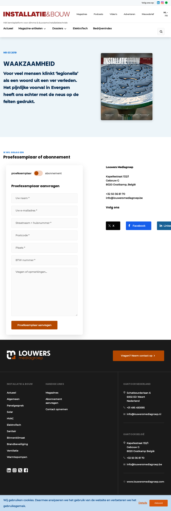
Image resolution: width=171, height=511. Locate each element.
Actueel (8, 28)
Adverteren (129, 14)
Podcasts (98, 14)
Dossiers (57, 28)
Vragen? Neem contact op (136, 355)
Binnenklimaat (16, 437)
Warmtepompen (17, 457)
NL (164, 12)
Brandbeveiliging (17, 444)
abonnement (53, 173)
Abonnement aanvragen (54, 401)
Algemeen (13, 399)
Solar (10, 411)
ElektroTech (80, 28)
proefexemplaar (21, 173)
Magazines (81, 14)
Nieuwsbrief (148, 14)
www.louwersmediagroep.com (145, 481)
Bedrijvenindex (102, 28)
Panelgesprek (15, 405)
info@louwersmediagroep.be (144, 464)
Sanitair (11, 431)
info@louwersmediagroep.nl (144, 414)
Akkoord (158, 503)
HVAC (10, 418)
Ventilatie (12, 450)
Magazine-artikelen (30, 28)
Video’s (113, 14)
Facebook (139, 225)
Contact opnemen (57, 409)
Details (142, 502)
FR (166, 15)
